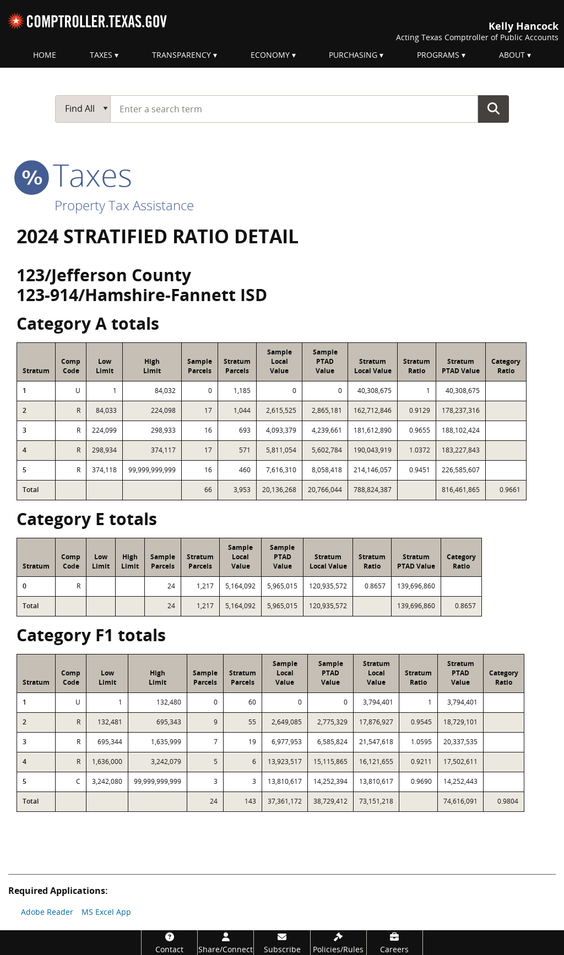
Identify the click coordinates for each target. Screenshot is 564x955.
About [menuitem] (512, 55)
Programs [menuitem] (438, 55)
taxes (74, 174)
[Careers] (394, 942)
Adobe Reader (47, 912)
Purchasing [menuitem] (353, 55)
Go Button (493, 108)
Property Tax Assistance (124, 205)
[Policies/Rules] (338, 942)
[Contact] (169, 942)
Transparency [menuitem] (181, 55)
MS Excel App (106, 912)
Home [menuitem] (44, 55)
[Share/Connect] (225, 942)
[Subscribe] (282, 942)
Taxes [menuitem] (101, 55)
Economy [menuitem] (270, 55)
